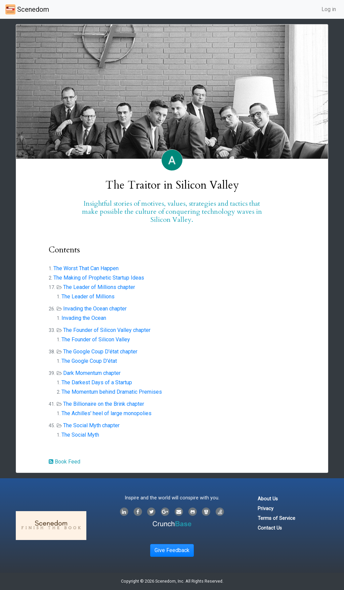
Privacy (265, 508)
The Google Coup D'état (89, 361)
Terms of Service (276, 518)
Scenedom (27, 9)
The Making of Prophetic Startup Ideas (98, 278)
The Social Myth (80, 435)
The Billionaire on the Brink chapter (103, 404)
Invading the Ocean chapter (95, 308)
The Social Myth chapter (91, 425)
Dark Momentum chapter (92, 373)
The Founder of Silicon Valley (95, 339)
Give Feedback (172, 550)
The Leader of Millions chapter (99, 287)
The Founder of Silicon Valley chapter (106, 330)
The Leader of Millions (88, 296)
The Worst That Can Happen (86, 268)
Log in (328, 9)
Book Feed (64, 461)
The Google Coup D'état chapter (100, 351)
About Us (268, 499)
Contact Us (270, 528)
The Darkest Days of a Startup (96, 382)
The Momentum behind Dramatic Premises (111, 392)
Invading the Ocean (83, 318)
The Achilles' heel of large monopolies (106, 413)
